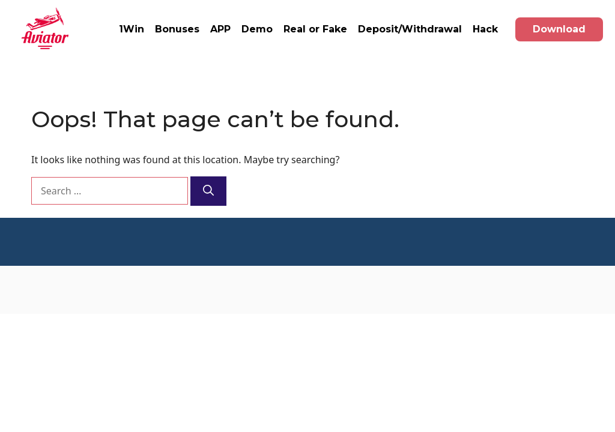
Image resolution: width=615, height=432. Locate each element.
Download (559, 29)
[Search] (208, 191)
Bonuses (177, 29)
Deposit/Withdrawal (410, 29)
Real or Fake (315, 29)
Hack (485, 29)
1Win (131, 29)
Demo (257, 29)
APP (220, 29)
